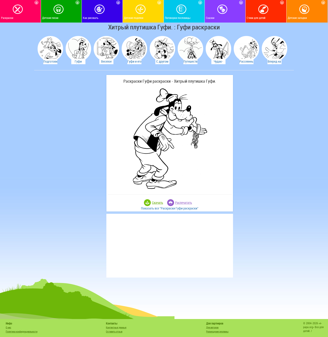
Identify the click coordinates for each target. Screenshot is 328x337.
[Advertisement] (69, 143)
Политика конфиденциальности (21, 331)
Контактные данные (116, 327)
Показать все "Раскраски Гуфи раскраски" (169, 208)
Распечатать (183, 202)
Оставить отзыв (114, 331)
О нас (8, 327)
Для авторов (212, 327)
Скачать (157, 202)
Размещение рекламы (217, 331)
